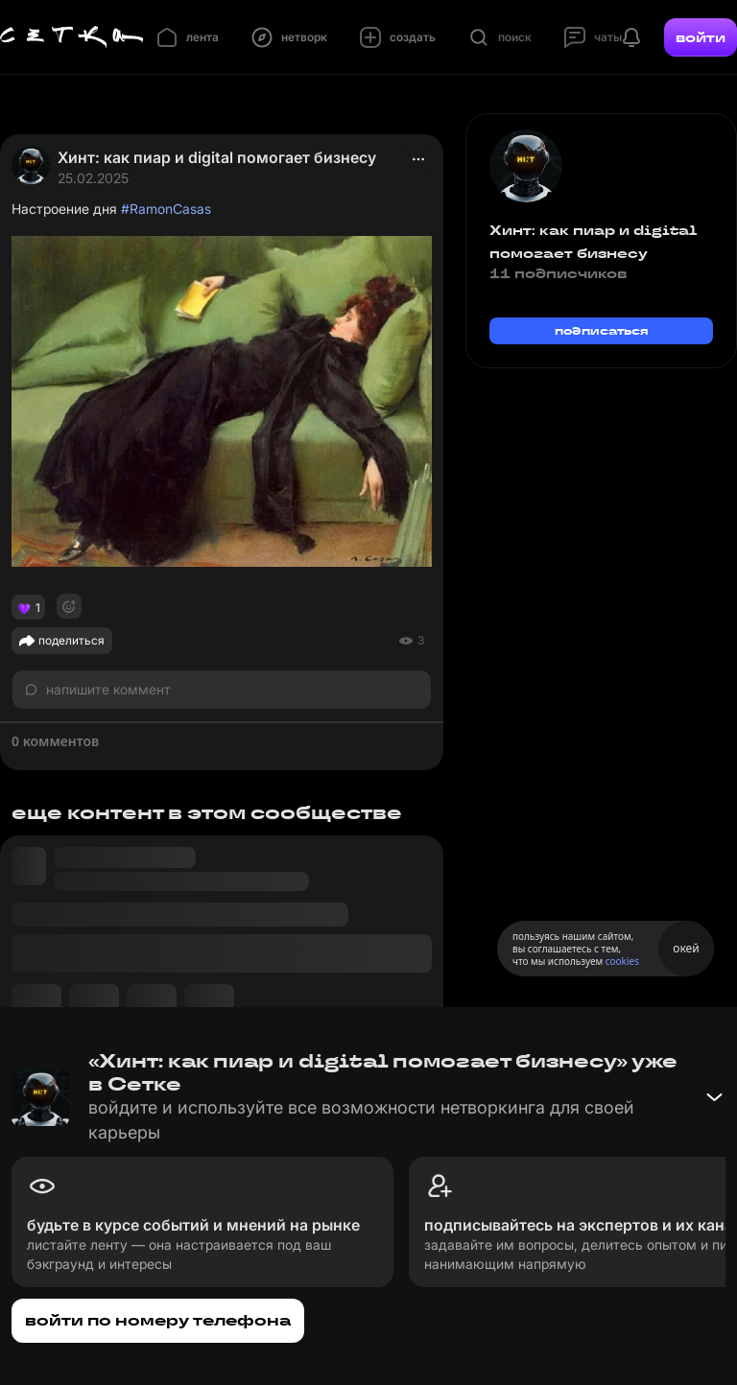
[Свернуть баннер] (713, 1097)
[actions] (418, 159)
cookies (622, 961)
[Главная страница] (72, 37)
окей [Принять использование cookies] (686, 948)
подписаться (602, 330)
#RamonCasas (166, 208)
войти (700, 37)
